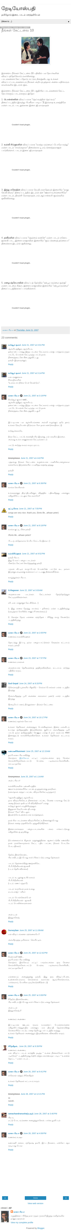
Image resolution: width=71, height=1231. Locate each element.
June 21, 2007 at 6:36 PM (34, 483)
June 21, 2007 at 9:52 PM (33, 554)
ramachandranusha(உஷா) (20, 1114)
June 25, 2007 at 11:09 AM (31, 930)
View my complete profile (22, 1222)
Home (35, 1198)
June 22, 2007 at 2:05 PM (34, 633)
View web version (35, 1203)
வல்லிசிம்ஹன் (14, 554)
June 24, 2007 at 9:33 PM (30, 683)
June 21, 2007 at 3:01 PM (33, 345)
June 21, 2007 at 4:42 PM (32, 458)
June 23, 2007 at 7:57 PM (34, 658)
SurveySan (13, 930)
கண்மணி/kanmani (16, 751)
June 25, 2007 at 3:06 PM (34, 995)
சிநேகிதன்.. (13, 1046)
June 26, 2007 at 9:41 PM (34, 1071)
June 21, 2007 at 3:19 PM (34, 396)
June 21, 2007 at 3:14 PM (33, 373)
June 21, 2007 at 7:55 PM (30, 508)
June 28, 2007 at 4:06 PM (34, 1133)
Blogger (40, 1228)
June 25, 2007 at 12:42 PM (35, 953)
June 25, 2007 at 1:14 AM (32, 776)
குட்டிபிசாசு (13, 508)
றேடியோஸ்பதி (18, 8)
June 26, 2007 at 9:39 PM (30, 1046)
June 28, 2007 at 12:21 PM (33, 1094)
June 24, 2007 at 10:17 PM (35, 717)
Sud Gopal (13, 683)
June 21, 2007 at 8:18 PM (34, 525)
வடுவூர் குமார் (14, 345)
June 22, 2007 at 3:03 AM (31, 590)
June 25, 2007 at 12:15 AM (38, 751)
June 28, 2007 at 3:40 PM (45, 1114)
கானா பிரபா (13, 396)
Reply (10, 364)
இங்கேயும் (24, 758)
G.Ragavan (13, 590)
